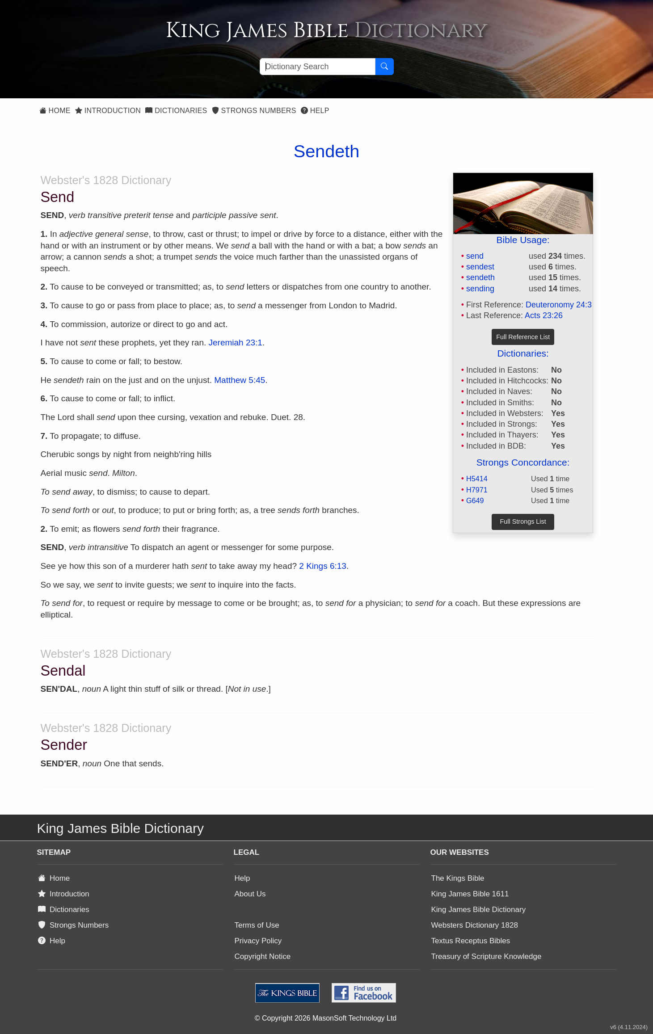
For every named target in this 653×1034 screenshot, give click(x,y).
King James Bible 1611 (470, 894)
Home (55, 110)
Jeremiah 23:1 (235, 342)
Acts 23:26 (544, 315)
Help (315, 110)
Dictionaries (176, 110)
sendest (480, 266)
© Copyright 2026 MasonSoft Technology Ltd (325, 1018)
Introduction (108, 110)
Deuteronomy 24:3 (559, 304)
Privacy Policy (258, 941)
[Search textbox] (317, 66)
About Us (250, 894)
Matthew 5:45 (239, 380)
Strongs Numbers (254, 110)
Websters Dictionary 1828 (474, 925)
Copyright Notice (263, 956)
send (475, 256)
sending (480, 288)
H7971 (477, 490)
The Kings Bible (457, 878)
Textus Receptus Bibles (470, 941)
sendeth (480, 277)
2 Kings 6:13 (322, 566)
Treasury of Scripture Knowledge (486, 956)
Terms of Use (257, 925)
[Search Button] (384, 66)
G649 (475, 500)
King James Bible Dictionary (478, 909)
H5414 (477, 479)
